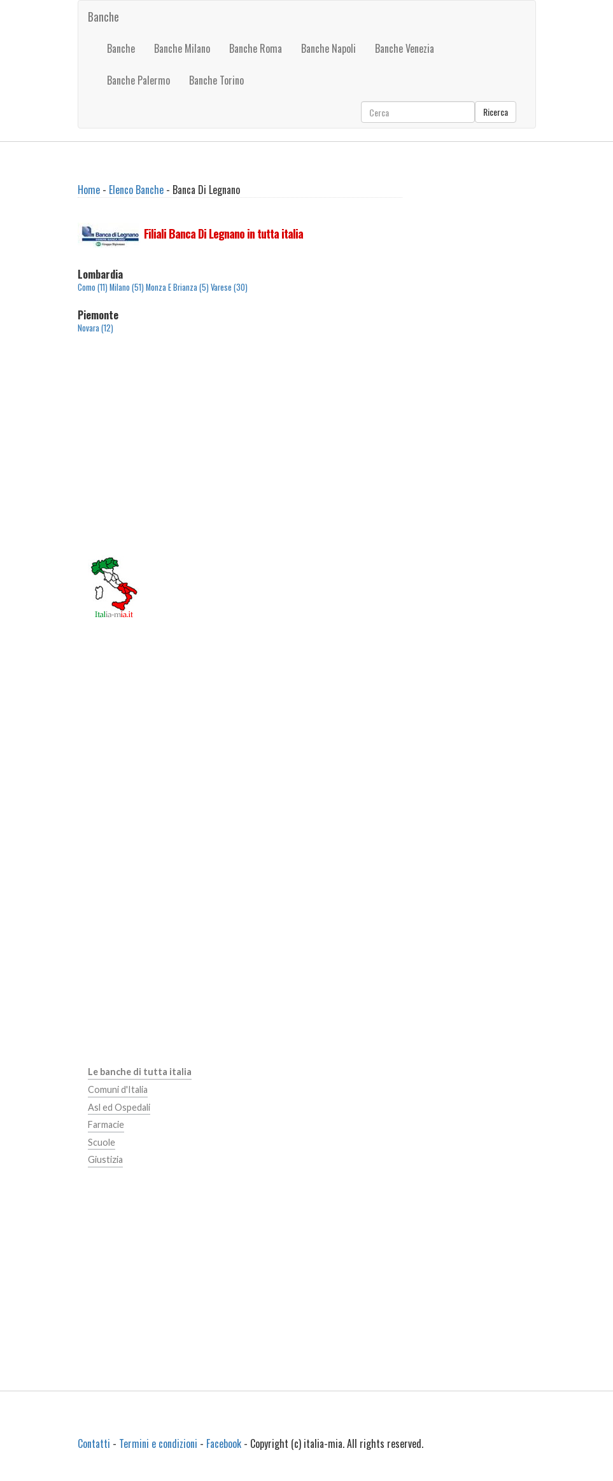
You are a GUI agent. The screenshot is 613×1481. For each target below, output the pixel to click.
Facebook (223, 1443)
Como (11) (93, 287)
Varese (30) (229, 287)
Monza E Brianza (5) (177, 287)
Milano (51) (126, 287)
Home (89, 189)
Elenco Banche (136, 189)
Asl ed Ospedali (119, 1107)
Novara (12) (95, 328)
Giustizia (105, 1159)
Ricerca (495, 111)
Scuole (101, 1142)
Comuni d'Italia (118, 1089)
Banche (103, 16)
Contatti (94, 1443)
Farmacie (106, 1124)
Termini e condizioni (158, 1443)
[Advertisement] (240, 452)
